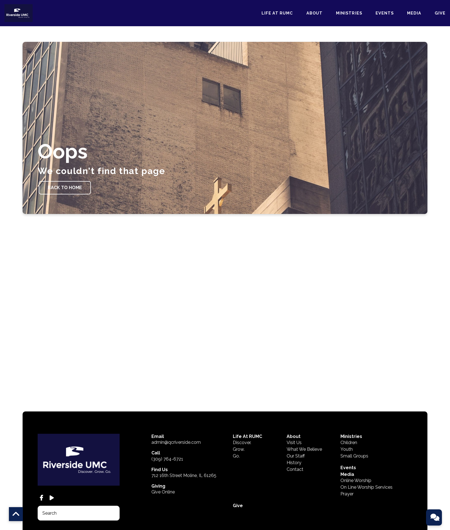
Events (385, 13)
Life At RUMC (277, 13)
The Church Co (49, 501)
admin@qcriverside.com (176, 399)
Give (440, 13)
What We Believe (304, 406)
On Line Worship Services (366, 444)
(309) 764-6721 (167, 415)
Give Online (163, 448)
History (294, 419)
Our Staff (296, 413)
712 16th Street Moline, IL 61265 (183, 432)
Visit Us (294, 399)
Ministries (349, 13)
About (314, 13)
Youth (346, 406)
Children (348, 399)
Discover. (242, 399)
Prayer (347, 451)
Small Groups (354, 413)
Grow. (239, 406)
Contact (295, 426)
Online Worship (355, 437)
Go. (236, 413)
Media (414, 13)
